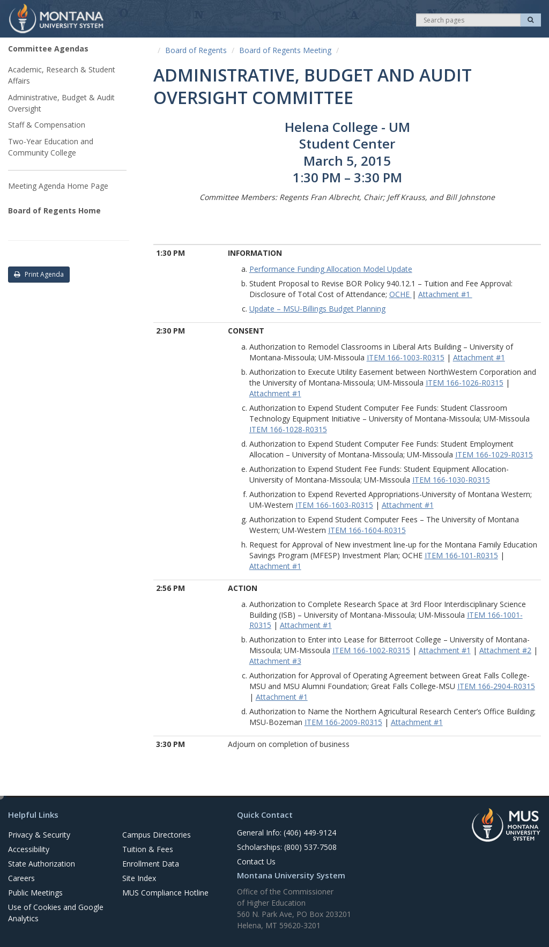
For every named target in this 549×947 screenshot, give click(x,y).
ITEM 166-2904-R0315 (496, 686)
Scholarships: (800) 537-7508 (287, 847)
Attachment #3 (275, 661)
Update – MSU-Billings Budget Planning (317, 309)
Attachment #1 (445, 294)
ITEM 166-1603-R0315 (334, 505)
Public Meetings (35, 892)
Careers (21, 878)
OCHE (400, 294)
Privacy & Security (39, 835)
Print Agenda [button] (39, 274)
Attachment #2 (505, 650)
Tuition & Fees (147, 849)
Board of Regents (196, 50)
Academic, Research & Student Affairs (61, 75)
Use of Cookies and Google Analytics (55, 912)
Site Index (139, 878)
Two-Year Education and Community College (50, 147)
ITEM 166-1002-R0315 (371, 650)
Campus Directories (156, 835)
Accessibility (28, 849)
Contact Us (256, 861)
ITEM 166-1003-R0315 (405, 357)
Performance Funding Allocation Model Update (330, 269)
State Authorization (41, 864)
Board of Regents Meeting (285, 50)
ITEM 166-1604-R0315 (367, 530)
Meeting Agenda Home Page (58, 186)
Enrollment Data (150, 864)
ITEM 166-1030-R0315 (451, 480)
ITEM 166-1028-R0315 (288, 429)
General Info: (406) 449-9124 (286, 832)
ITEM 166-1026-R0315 (464, 383)
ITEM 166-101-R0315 (461, 555)
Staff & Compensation (46, 125)
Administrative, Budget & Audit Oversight (61, 103)
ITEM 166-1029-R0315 (494, 454)
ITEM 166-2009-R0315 (343, 722)
